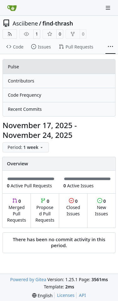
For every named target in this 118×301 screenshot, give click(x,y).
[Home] (12, 8)
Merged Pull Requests (16, 210)
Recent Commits (25, 109)
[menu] (26, 147)
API (82, 295)
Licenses (66, 295)
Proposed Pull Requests (45, 210)
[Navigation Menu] (108, 8)
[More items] (110, 47)
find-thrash (57, 23)
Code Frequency (24, 95)
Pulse (13, 67)
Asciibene (25, 23)
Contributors (21, 81)
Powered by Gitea (28, 279)
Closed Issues (73, 207)
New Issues (101, 207)
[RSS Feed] (10, 34)
